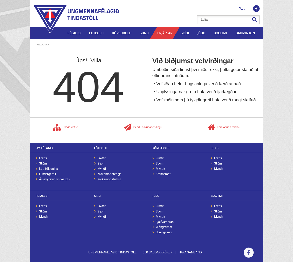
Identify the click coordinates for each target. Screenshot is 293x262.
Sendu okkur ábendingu (143, 127)
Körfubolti (161, 148)
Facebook (249, 255)
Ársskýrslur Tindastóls (54, 179)
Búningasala (164, 232)
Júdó (155, 195)
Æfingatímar (164, 227)
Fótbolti (100, 148)
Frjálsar (43, 44)
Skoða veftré (65, 127)
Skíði (97, 195)
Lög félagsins (48, 169)
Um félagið (44, 148)
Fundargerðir (47, 174)
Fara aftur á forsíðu (224, 127)
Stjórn (43, 163)
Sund (215, 148)
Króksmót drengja (109, 174)
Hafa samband (190, 252)
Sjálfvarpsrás (165, 222)
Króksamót (163, 174)
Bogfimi (217, 195)
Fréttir (43, 158)
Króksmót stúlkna (109, 179)
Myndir (102, 169)
